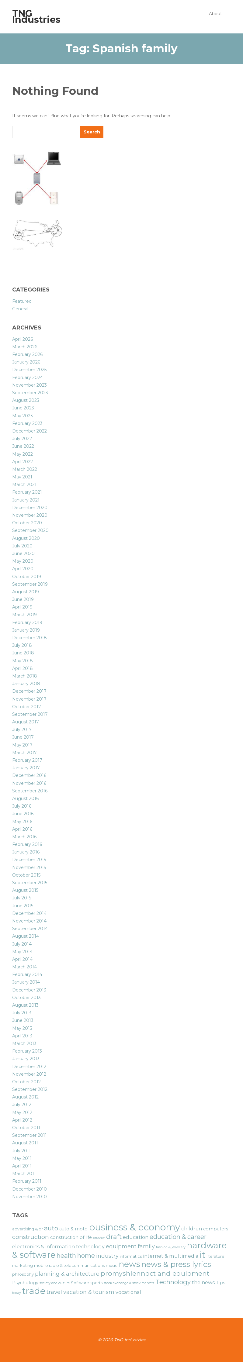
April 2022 (22, 461)
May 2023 (22, 416)
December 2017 (29, 691)
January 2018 (26, 683)
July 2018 (22, 645)
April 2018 (22, 668)
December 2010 (29, 1189)
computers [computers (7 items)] (215, 1229)
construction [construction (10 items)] (30, 1236)
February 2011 (26, 1181)
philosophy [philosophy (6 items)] (23, 1274)
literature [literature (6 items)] (215, 1256)
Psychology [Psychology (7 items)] (25, 1282)
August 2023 (25, 400)
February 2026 (27, 354)
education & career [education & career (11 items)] (178, 1236)
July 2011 (21, 1150)
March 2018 (24, 676)
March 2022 (24, 469)
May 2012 (22, 1112)
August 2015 (25, 890)
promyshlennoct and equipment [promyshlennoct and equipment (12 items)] (155, 1273)
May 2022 (22, 454)
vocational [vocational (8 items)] (128, 1292)
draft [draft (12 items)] (114, 1236)
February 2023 (27, 423)
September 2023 (30, 392)
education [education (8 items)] (135, 1237)
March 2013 (24, 1043)
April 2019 (22, 607)
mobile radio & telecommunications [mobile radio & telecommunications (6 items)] (69, 1265)
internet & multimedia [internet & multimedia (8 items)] (171, 1256)
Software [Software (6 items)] (80, 1283)
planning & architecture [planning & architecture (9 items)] (67, 1274)
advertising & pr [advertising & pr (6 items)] (27, 1229)
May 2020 (22, 561)
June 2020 (23, 553)
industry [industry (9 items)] (107, 1256)
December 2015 (29, 859)
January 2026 (26, 362)
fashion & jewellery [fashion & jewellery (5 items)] (171, 1247)
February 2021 (27, 492)
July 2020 (22, 546)
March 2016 (24, 837)
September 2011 (29, 1135)
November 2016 (29, 783)
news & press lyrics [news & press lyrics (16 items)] (176, 1264)
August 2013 (25, 1005)
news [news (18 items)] (129, 1264)
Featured (22, 301)
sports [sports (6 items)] (96, 1283)
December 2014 (29, 913)
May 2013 (22, 1028)
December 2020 (29, 507)
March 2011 (24, 1173)
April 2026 (22, 339)
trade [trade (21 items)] (33, 1290)
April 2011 (22, 1166)
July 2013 (21, 1012)
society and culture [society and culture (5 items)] (55, 1283)
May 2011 (22, 1158)
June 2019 (23, 599)
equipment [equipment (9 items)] (121, 1246)
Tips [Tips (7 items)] (220, 1282)
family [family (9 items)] (146, 1246)
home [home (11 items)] (86, 1255)
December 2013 (29, 990)
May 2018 (22, 661)
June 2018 (23, 653)
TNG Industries (36, 16)
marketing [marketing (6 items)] (22, 1265)
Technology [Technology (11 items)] (173, 1282)
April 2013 (22, 1036)
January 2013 (26, 1058)
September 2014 (30, 928)
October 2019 (26, 576)
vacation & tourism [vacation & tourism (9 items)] (88, 1292)
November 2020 (29, 515)
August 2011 (25, 1143)
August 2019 (25, 592)
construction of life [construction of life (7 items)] (71, 1237)
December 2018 (29, 637)
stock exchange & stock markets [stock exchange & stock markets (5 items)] (129, 1283)
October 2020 (27, 523)
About (215, 13)
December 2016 (29, 775)
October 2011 (26, 1127)
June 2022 (23, 446)
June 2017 (23, 737)
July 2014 (22, 944)
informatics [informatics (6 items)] (131, 1256)
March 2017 (24, 752)
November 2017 (29, 699)
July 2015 (21, 898)
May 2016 (22, 821)
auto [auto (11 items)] (51, 1228)
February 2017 (27, 760)
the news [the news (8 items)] (203, 1282)
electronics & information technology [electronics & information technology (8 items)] (58, 1246)
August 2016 (25, 798)
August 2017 (25, 722)
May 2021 (22, 477)
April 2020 (22, 568)
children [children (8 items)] (191, 1229)
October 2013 (26, 997)
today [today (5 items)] (16, 1293)
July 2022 (22, 438)
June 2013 (22, 1020)
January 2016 (26, 852)
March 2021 (24, 484)
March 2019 (24, 614)
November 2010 (29, 1196)
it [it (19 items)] (202, 1255)
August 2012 (25, 1097)
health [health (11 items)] (66, 1255)
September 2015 (29, 882)
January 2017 (26, 768)
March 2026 (24, 347)
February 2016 (27, 844)
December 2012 (29, 1066)
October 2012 (26, 1081)
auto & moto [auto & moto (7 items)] (73, 1229)
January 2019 (26, 630)
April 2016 (22, 829)
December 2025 (29, 369)
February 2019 (27, 622)
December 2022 (29, 431)
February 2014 (27, 974)
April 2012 (22, 1120)
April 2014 (22, 959)
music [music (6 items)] (111, 1265)
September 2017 (30, 714)
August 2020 (26, 538)
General (20, 309)
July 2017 (22, 729)
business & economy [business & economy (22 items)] (134, 1227)
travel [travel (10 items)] (54, 1291)
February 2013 (27, 1051)
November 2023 (29, 385)
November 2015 (29, 867)
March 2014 (24, 967)
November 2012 (29, 1074)
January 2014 (26, 982)
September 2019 (30, 584)
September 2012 (29, 1089)
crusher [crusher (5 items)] (99, 1238)
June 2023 (23, 408)
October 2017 (26, 706)
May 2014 (22, 951)
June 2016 (22, 813)
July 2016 (21, 806)
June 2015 (22, 906)
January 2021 (26, 500)
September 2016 (29, 791)
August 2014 (25, 936)
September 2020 (30, 530)
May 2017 (22, 745)
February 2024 (27, 377)
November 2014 (29, 921)
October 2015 (26, 875)
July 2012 (21, 1104)
